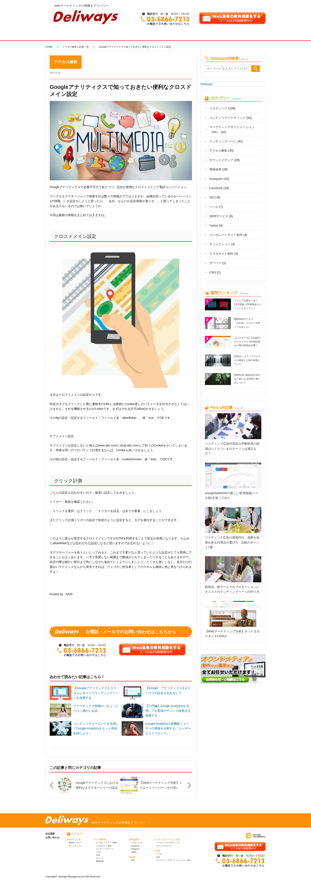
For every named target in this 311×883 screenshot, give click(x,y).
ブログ (99, 852)
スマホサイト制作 (221, 253)
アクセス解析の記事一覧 (76, 47)
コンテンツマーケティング (227, 117)
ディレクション (219, 244)
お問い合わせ (52, 837)
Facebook (215, 188)
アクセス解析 (218, 150)
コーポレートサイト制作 (226, 235)
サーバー (215, 263)
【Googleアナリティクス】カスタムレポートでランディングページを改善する (96, 692)
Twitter (213, 225)
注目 (158, 857)
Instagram (216, 179)
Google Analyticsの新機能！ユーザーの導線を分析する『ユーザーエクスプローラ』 (168, 728)
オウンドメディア (221, 160)
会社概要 (50, 833)
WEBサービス (218, 216)
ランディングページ (222, 141)
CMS (212, 272)
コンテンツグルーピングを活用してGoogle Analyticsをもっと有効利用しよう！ (96, 728)
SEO (212, 197)
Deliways (207, 84)
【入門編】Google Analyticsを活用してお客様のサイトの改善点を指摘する (168, 710)
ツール (213, 207)
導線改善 (215, 169)
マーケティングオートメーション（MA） (174, 860)
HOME (49, 47)
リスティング (218, 108)
